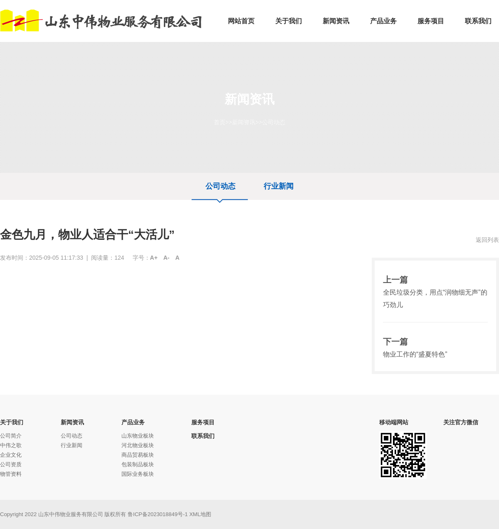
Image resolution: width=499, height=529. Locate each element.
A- (166, 257)
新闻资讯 (243, 122)
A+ (154, 257)
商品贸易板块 (137, 455)
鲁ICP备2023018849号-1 (158, 514)
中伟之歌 (11, 445)
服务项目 (203, 422)
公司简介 (11, 436)
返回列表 (487, 239)
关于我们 (11, 422)
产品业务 (133, 422)
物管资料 (11, 474)
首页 (219, 122)
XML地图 (200, 514)
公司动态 (273, 122)
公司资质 (11, 464)
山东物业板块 (137, 436)
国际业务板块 (137, 474)
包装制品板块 (137, 464)
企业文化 (11, 455)
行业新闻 (279, 186)
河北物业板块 (137, 445)
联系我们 (203, 436)
